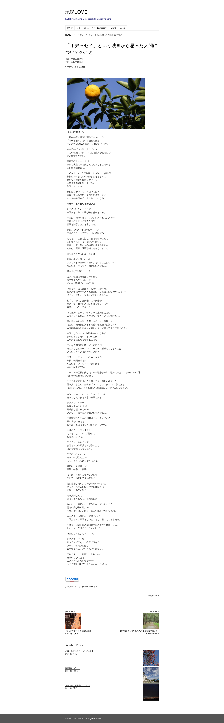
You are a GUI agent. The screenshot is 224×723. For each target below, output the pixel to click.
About (122, 28)
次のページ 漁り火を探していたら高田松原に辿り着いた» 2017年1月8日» (139, 623)
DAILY (70, 28)
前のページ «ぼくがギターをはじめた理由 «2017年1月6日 (78, 623)
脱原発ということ (72, 668)
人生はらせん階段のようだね (77, 685)
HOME (68, 35)
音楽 (78, 28)
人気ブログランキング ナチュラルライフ (82, 587)
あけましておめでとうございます (79, 651)
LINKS (114, 28)
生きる (77, 67)
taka (157, 596)
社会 (83, 67)
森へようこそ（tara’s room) (95, 28)
